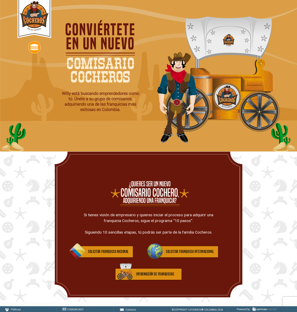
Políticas (13, 309)
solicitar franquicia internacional (190, 251)
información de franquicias (155, 274)
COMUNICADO (73, 309)
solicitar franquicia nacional (108, 251)
